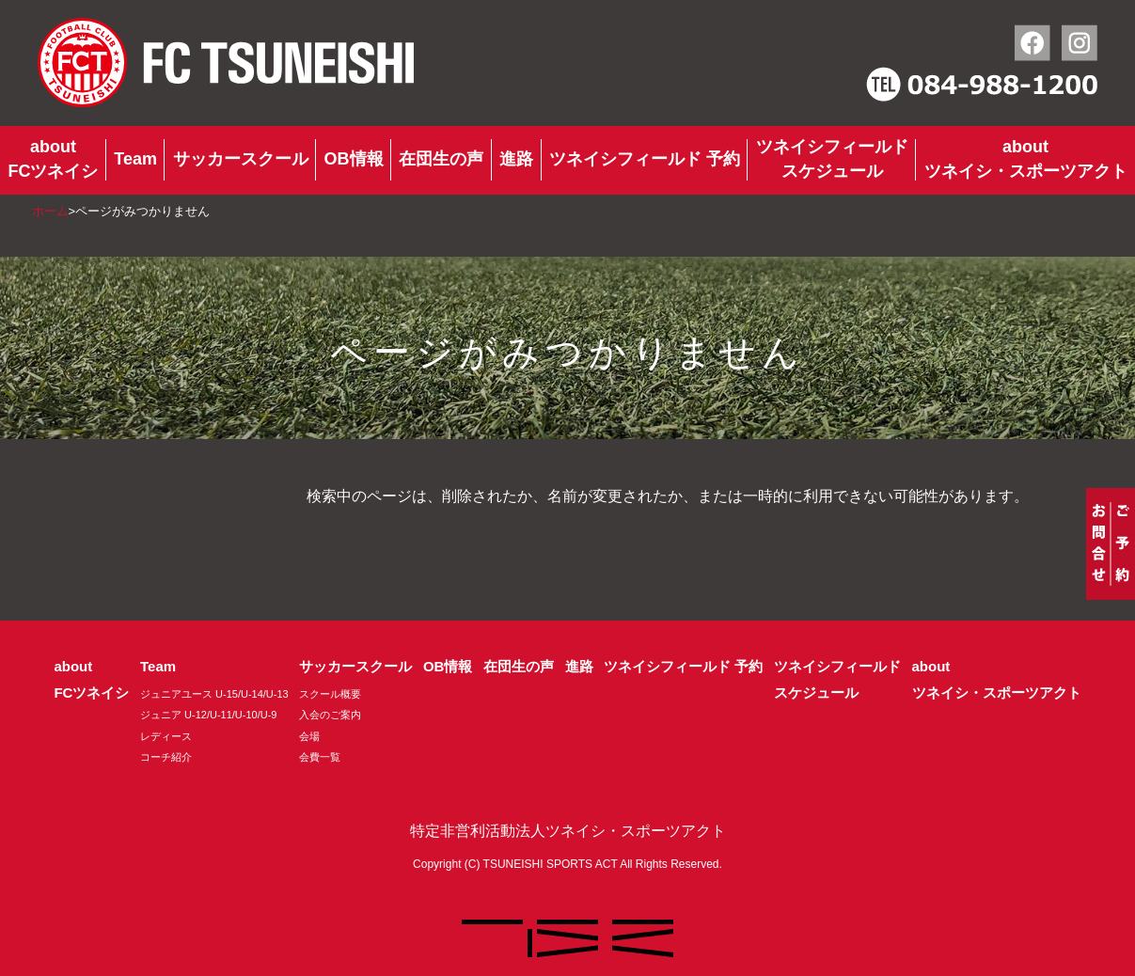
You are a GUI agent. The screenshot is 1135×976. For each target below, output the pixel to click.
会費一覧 (319, 757)
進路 (516, 159)
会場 (309, 736)
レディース (166, 736)
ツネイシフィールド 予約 (644, 159)
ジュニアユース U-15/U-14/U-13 (214, 694)
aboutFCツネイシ (53, 159)
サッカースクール (240, 159)
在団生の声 (441, 159)
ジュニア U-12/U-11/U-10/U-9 (208, 714)
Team (135, 159)
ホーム (50, 211)
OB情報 (354, 159)
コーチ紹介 (166, 757)
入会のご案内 (330, 714)
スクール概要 (330, 694)
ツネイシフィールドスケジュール (832, 159)
